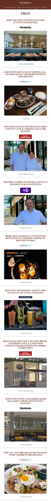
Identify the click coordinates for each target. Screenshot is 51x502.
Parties (28, 7)
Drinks (6, 7)
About (32, 7)
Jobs (40, 7)
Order (18, 7)
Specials (14, 7)
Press (36, 7)
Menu (10, 7)
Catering (23, 7)
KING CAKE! (44, 7)
